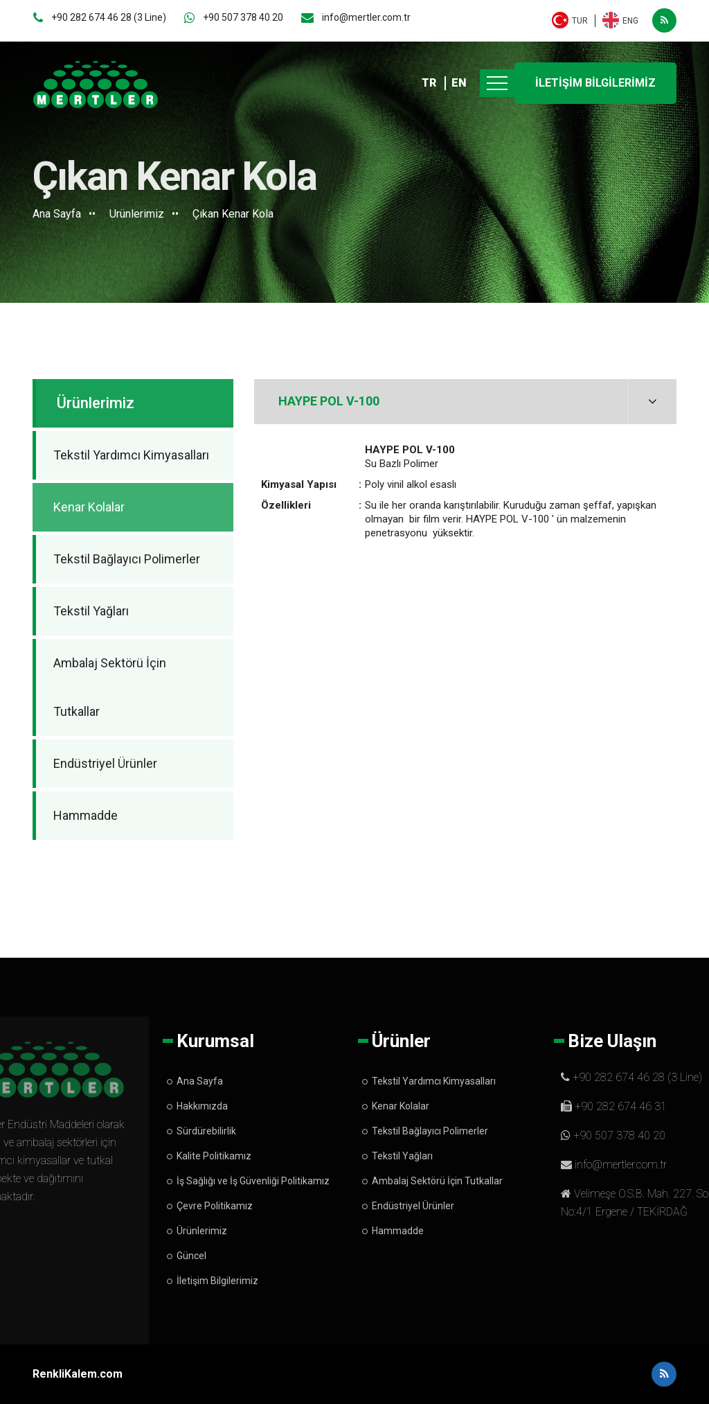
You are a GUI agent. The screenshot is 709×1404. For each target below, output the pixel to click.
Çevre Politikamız (215, 1205)
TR (429, 82)
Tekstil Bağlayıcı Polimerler (126, 559)
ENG (630, 21)
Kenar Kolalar (89, 507)
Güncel (191, 1255)
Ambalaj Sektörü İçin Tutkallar (109, 687)
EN (459, 82)
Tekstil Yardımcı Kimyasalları (131, 455)
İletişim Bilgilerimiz (217, 1280)
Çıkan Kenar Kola (232, 213)
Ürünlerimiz (136, 213)
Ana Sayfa (57, 213)
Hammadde (85, 815)
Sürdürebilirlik (206, 1131)
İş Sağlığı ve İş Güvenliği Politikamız (253, 1180)
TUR (580, 21)
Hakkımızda (202, 1106)
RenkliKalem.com (78, 1373)
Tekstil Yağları (91, 611)
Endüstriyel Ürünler (105, 763)
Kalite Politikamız (214, 1155)
